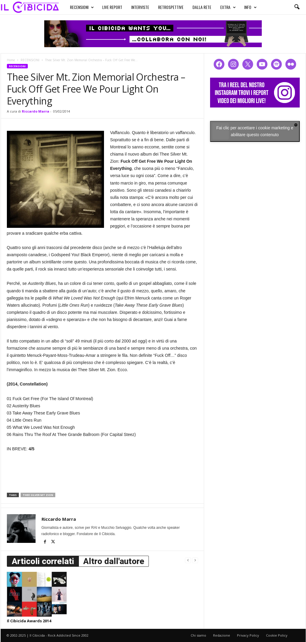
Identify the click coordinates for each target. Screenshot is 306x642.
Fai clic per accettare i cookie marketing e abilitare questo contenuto (254, 131)
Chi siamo (198, 635)
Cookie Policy (276, 635)
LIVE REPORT (107, 6)
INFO (244, 6)
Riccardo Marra (35, 111)
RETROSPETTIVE (165, 6)
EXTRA (222, 6)
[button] (296, 7)
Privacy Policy (248, 635)
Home (11, 60)
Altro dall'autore (113, 561)
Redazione (221, 635)
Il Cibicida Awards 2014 (29, 620)
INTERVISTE (134, 6)
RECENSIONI (76, 6)
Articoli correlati (43, 561)
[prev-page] (188, 560)
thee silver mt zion (38, 495)
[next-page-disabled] (195, 560)
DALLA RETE (196, 6)
